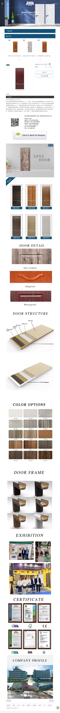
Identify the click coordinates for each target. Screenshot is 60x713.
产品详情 (9, 97)
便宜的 (28, 705)
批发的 (34, 705)
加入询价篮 (44, 76)
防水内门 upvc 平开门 (12, 708)
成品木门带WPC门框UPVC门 (30, 56)
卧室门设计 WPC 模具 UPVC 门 (15, 56)
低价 (14, 705)
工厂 (44, 705)
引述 (18, 705)
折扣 (23, 705)
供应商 (49, 705)
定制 (40, 705)
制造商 (8, 705)
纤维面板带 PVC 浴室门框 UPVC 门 (45, 56)
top (58, 707)
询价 (44, 72)
